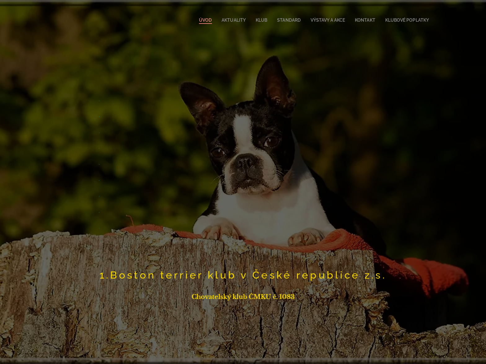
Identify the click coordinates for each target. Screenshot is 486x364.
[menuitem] (218, 20)
